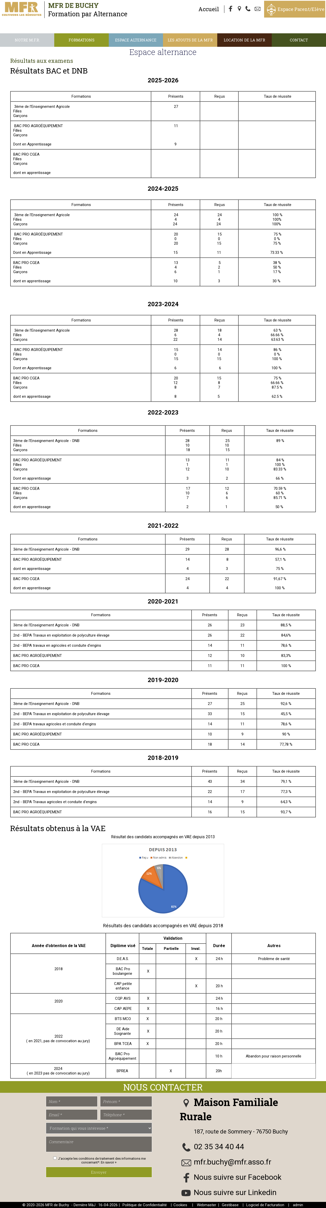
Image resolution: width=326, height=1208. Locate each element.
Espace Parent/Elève (301, 9)
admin (298, 1205)
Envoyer (99, 1172)
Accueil (208, 9)
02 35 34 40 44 (219, 1146)
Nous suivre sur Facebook (237, 1177)
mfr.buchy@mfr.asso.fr (232, 1161)
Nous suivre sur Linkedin (235, 1192)
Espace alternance (135, 39)
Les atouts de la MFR (190, 39)
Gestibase (230, 1205)
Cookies (180, 1205)
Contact (299, 39)
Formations (81, 39)
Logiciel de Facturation (265, 1205)
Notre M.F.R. (27, 39)
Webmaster (206, 1205)
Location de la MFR (244, 39)
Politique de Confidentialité (145, 1205)
